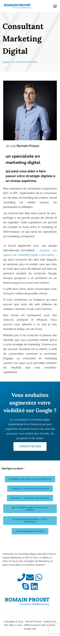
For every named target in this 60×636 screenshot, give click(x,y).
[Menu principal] (54, 6)
